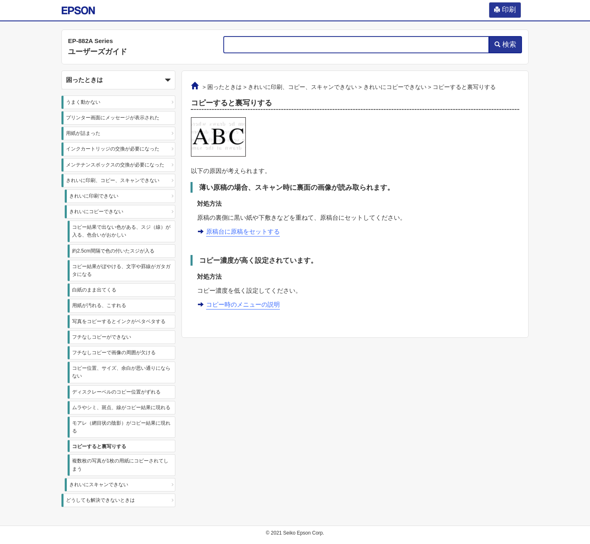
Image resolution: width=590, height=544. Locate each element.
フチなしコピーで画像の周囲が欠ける (114, 352)
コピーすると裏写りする (99, 446)
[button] (118, 80)
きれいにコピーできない (96, 211)
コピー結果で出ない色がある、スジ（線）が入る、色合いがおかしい (121, 231)
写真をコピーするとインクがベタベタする (119, 321)
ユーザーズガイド (97, 52)
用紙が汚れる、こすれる (99, 305)
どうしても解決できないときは (100, 500)
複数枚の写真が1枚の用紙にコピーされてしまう (120, 464)
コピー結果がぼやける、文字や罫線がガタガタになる (121, 270)
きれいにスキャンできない (98, 484)
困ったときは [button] (118, 80)
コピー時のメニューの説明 (243, 304)
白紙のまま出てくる (94, 290)
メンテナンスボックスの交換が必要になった (115, 165)
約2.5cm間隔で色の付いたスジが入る (113, 251)
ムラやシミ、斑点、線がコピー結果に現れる (121, 407)
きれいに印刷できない (93, 196)
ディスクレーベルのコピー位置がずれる (116, 392)
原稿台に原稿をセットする (243, 231)
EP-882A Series (90, 40)
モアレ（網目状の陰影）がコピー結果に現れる (121, 427)
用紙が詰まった (83, 133)
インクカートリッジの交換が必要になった (112, 149)
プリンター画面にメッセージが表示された (112, 118)
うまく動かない (83, 102)
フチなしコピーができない (101, 337)
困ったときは (224, 87)
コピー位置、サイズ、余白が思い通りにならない (121, 372)
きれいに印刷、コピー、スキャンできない (112, 180)
